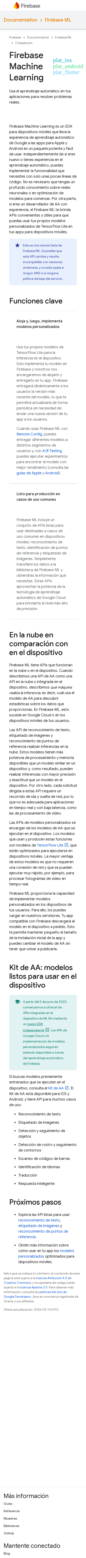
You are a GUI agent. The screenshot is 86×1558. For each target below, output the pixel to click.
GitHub (9, 1533)
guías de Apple (29, 473)
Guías (8, 1503)
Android (52, 473)
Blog (7, 1553)
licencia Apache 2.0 (33, 1287)
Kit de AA (56, 1088)
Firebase (15, 37)
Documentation (20, 20)
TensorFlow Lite (50, 845)
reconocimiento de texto (39, 1220)
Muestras (10, 1518)
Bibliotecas (11, 1526)
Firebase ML (58, 20)
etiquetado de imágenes (38, 1226)
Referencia (12, 1511)
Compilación (24, 43)
